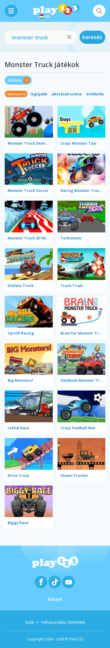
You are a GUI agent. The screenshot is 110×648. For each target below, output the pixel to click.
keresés (92, 37)
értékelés (95, 94)
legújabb (39, 94)
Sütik (29, 622)
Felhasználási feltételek (63, 622)
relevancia (16, 94)
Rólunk (55, 599)
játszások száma (67, 94)
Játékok (15, 80)
